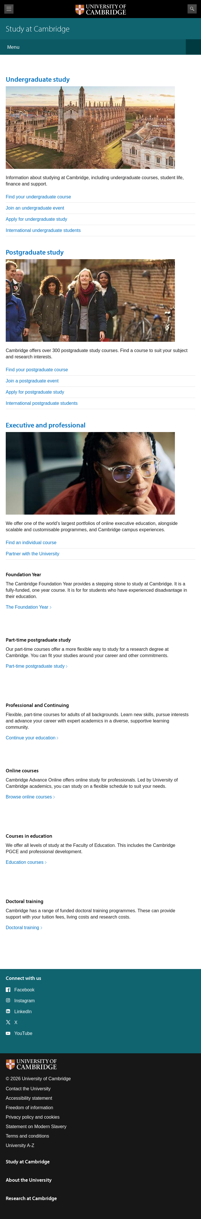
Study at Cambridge (28, 1161)
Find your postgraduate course (37, 369)
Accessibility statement (29, 1098)
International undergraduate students (43, 230)
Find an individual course (31, 542)
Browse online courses (29, 796)
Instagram (24, 1000)
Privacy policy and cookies (33, 1117)
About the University (29, 1180)
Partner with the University (32, 553)
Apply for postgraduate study (35, 392)
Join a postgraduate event (32, 380)
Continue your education (30, 737)
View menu (8, 9)
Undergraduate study (38, 79)
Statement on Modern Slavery (36, 1126)
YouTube (23, 1033)
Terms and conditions (27, 1136)
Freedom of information (29, 1107)
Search (192, 8)
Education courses (25, 862)
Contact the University (28, 1088)
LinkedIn (23, 1011)
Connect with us (23, 978)
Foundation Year (23, 574)
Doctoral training (24, 901)
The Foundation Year (27, 607)
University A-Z (20, 1145)
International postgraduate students (42, 403)
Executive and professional (45, 425)
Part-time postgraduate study (38, 639)
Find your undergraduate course (38, 196)
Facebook (24, 989)
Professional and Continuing (37, 705)
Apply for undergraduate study (36, 219)
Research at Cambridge (31, 1198)
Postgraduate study (35, 252)
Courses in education (29, 836)
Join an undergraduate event (35, 208)
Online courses (22, 770)
